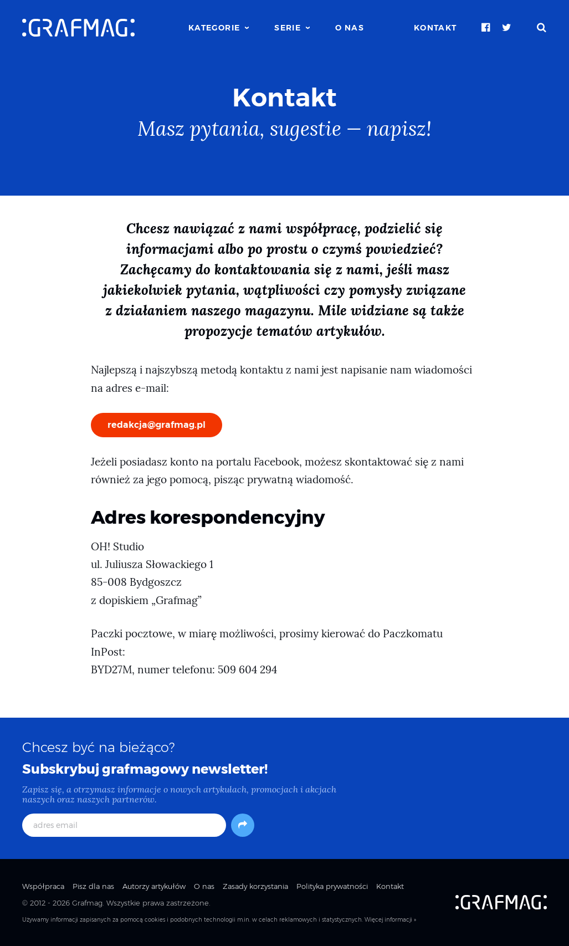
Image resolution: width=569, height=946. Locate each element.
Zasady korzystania (255, 886)
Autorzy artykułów (154, 886)
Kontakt (435, 28)
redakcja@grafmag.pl (156, 425)
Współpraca (43, 886)
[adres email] (124, 825)
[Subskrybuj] (242, 825)
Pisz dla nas (93, 886)
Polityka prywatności (332, 886)
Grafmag (87, 902)
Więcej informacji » (390, 919)
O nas (349, 28)
